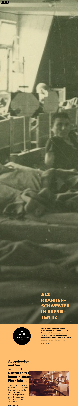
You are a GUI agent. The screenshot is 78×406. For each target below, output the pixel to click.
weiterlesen (48, 343)
